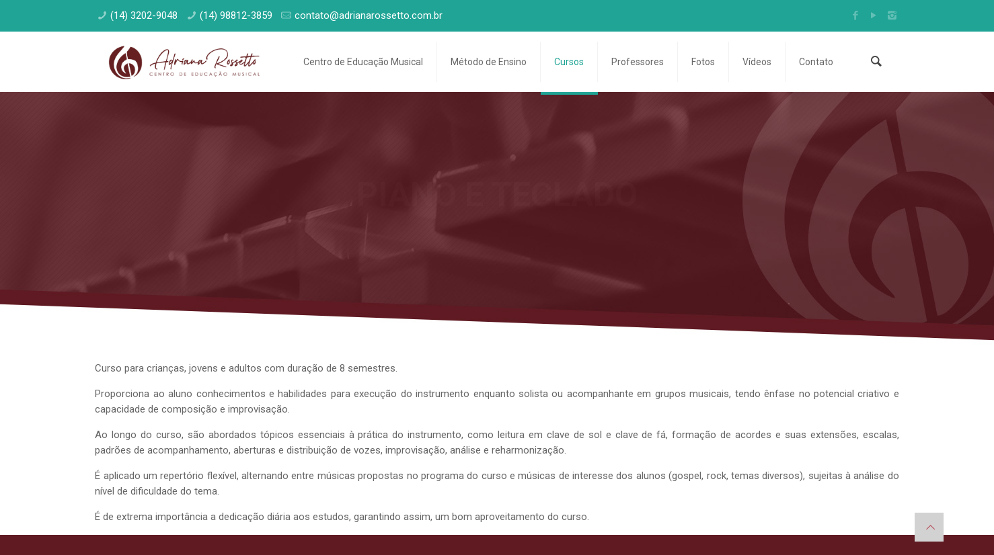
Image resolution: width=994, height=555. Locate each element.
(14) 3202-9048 (144, 15)
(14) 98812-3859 (236, 15)
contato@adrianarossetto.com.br (369, 15)
